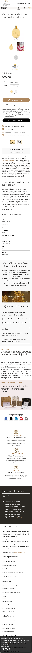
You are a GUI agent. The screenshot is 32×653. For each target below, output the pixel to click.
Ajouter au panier (18, 120)
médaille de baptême (8, 160)
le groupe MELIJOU (19, 552)
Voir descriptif (7, 73)
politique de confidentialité (15, 518)
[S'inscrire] (27, 496)
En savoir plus (5, 646)
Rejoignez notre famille (13, 491)
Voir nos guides (14, 82)
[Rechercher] (19, 8)
